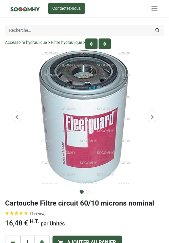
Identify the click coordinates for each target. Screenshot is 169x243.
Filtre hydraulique (66, 42)
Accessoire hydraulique (26, 42)
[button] (17, 117)
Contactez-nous (66, 8)
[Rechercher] (157, 30)
